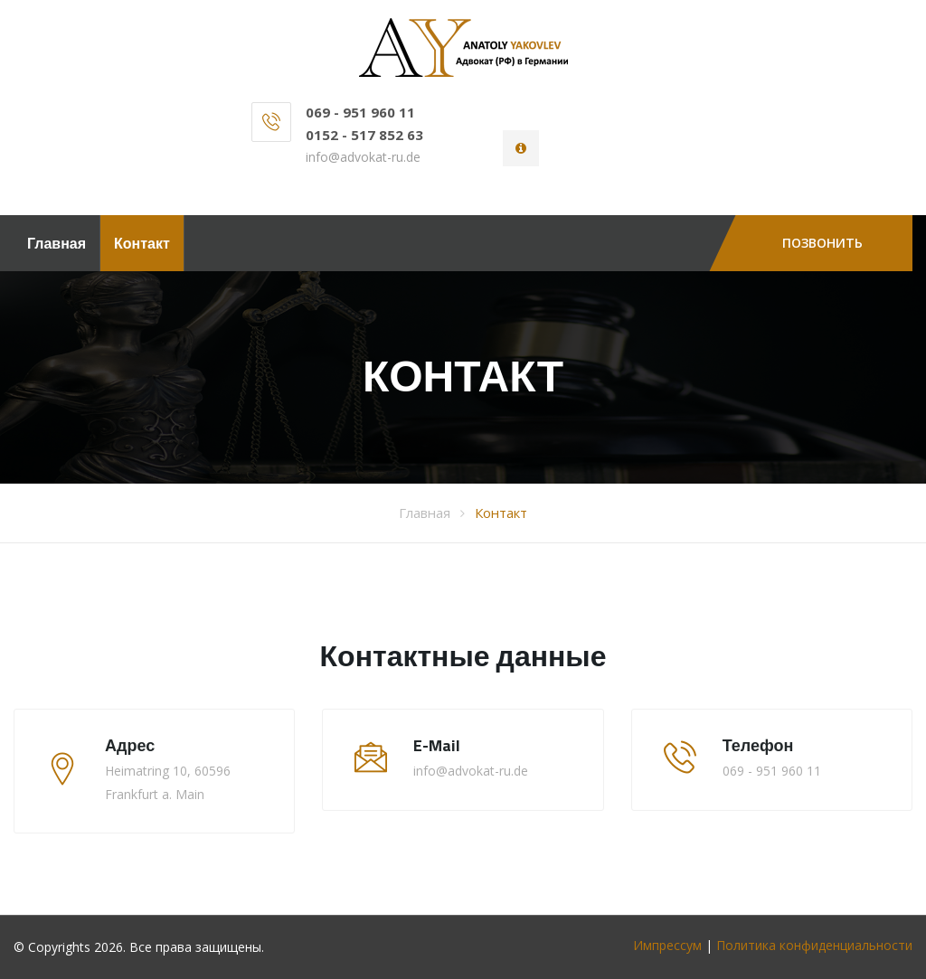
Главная (56, 243)
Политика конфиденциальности (814, 945)
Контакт (142, 243)
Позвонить (822, 242)
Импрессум (667, 945)
